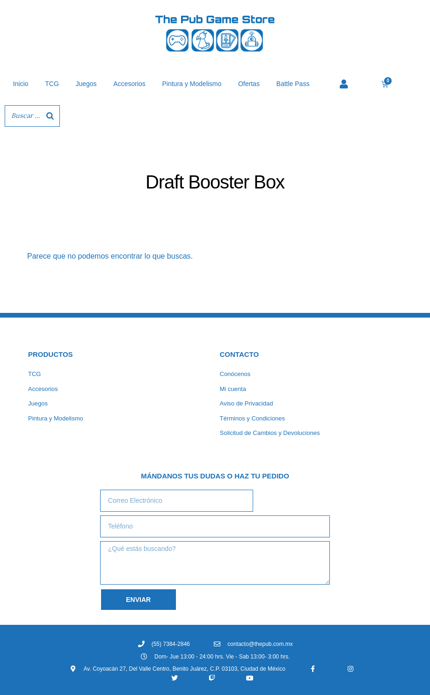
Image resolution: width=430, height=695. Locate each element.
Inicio (21, 83)
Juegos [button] (85, 83)
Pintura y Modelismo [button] (191, 83)
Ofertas (249, 83)
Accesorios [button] (129, 83)
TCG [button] (52, 83)
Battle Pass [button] (293, 83)
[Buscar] (50, 116)
